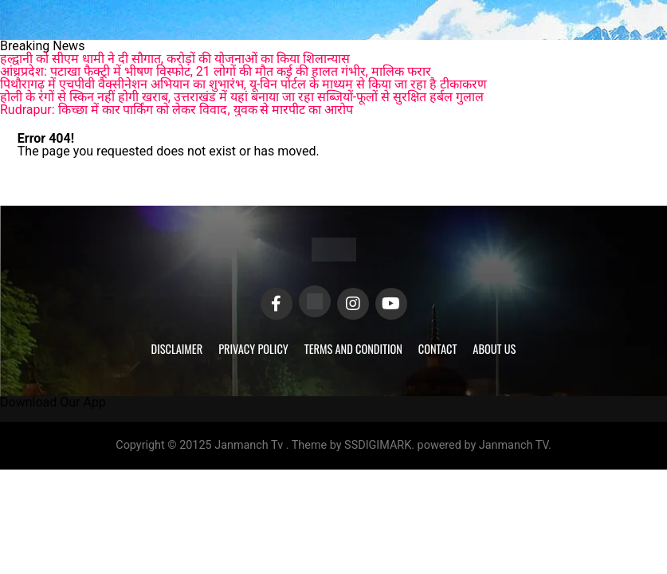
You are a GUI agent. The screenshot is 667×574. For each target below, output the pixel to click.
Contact (437, 348)
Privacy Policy (253, 348)
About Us (494, 348)
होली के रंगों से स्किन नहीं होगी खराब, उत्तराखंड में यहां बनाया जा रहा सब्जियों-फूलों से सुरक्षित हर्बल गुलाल (242, 96)
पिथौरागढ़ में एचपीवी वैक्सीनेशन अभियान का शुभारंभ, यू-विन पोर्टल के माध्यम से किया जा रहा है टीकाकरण (243, 84)
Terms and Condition (353, 348)
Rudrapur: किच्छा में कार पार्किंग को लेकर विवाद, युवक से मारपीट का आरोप (176, 109)
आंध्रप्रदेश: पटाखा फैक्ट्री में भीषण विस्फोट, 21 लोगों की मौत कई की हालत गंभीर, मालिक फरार (215, 71)
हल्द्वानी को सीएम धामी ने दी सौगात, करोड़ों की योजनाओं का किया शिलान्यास (175, 58)
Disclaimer (177, 348)
